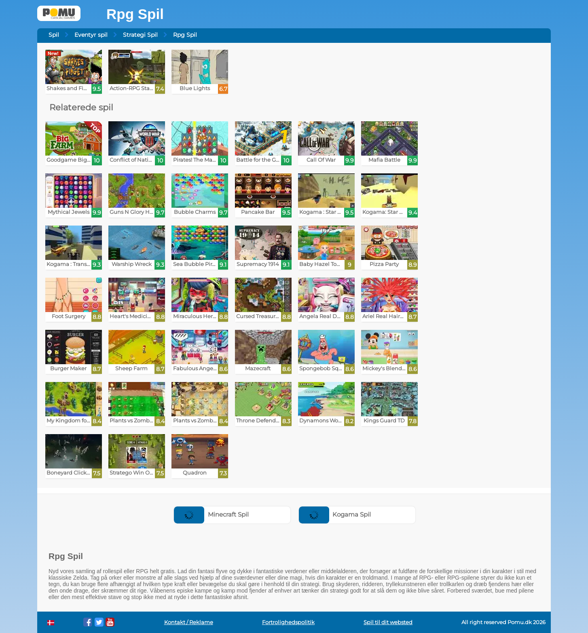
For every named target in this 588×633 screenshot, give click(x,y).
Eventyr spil (91, 34)
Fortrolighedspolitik (288, 622)
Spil (54, 34)
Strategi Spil (140, 34)
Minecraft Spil (211, 514)
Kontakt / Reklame (188, 622)
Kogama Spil (335, 514)
